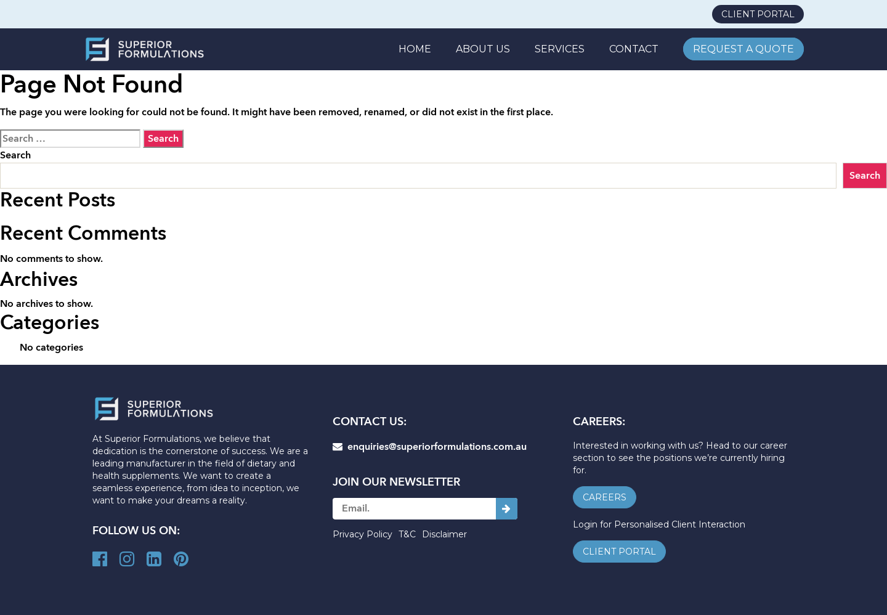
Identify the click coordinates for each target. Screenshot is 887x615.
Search (15, 155)
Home (415, 49)
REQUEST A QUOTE (743, 49)
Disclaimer (444, 534)
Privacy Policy (362, 534)
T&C (407, 534)
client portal (758, 14)
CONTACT (633, 49)
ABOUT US (483, 49)
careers (604, 497)
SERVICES (560, 49)
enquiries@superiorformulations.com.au (430, 447)
